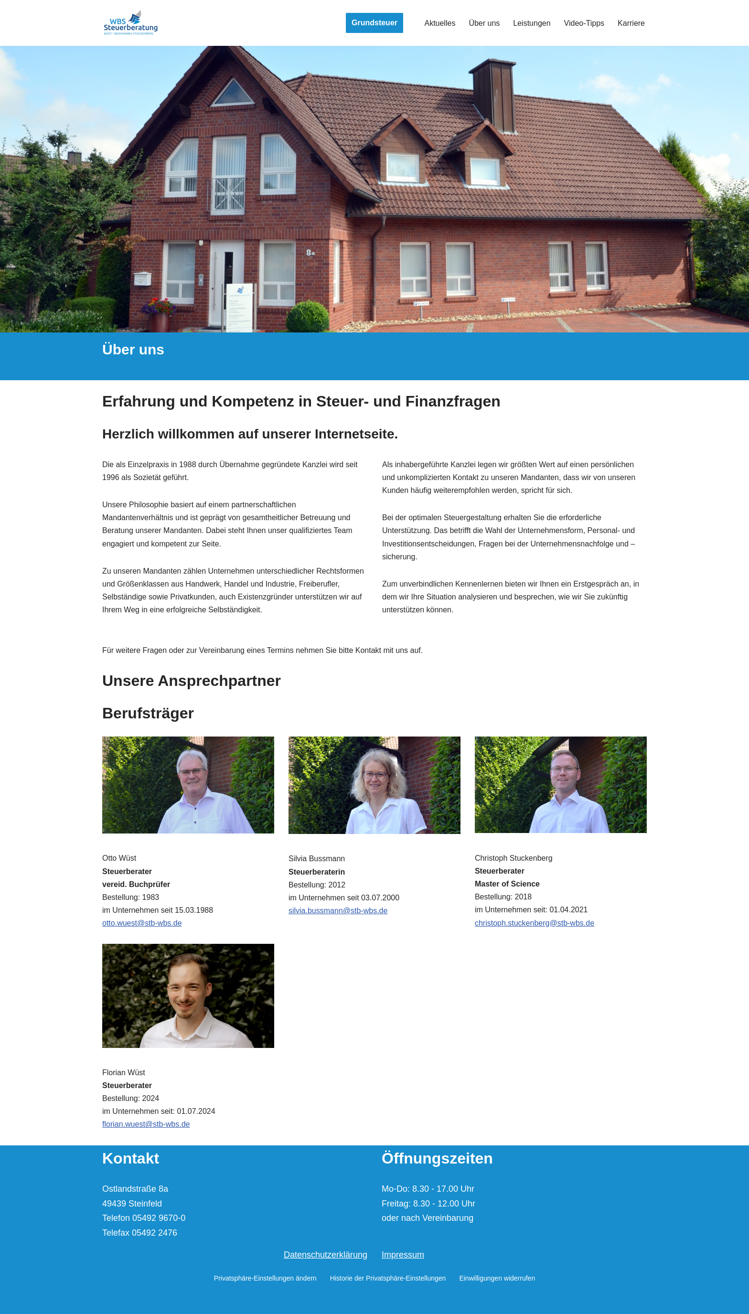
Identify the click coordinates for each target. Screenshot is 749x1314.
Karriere (631, 23)
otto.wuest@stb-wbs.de (142, 923)
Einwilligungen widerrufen (497, 1278)
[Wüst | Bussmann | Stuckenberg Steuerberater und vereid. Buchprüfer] (131, 23)
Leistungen (531, 23)
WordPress (194, 1302)
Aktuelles (439, 23)
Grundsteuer (374, 23)
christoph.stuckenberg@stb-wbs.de (534, 923)
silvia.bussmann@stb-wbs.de (338, 911)
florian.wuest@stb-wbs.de (146, 1124)
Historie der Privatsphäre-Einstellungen (388, 1278)
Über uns (484, 23)
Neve (110, 1302)
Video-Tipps (584, 23)
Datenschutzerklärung (325, 1255)
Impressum (403, 1255)
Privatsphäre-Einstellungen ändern (265, 1278)
